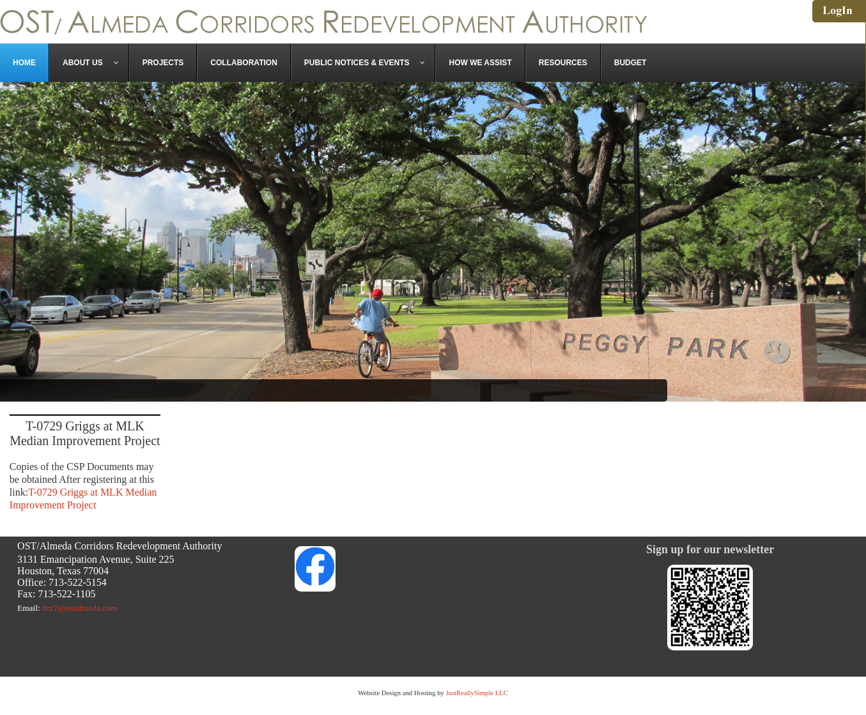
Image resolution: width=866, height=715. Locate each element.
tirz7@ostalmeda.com (79, 608)
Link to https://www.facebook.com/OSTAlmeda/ (433, 566)
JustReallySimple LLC (476, 692)
